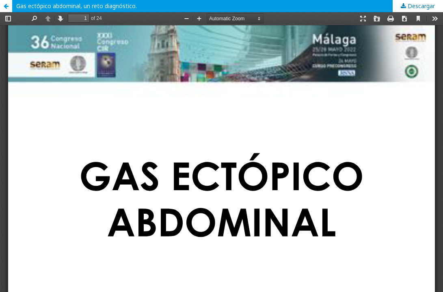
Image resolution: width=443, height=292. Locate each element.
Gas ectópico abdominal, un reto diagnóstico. (76, 6)
